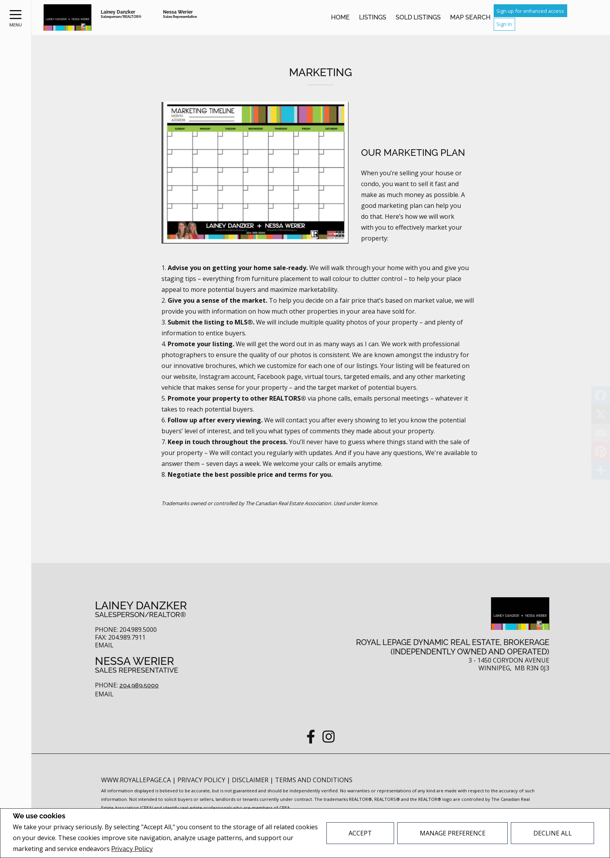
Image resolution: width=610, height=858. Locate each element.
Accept (360, 833)
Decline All (552, 833)
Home (340, 17)
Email (104, 645)
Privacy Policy (132, 849)
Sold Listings (418, 17)
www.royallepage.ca (136, 780)
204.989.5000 (139, 685)
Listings (372, 17)
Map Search (470, 17)
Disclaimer (251, 780)
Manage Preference (453, 833)
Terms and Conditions (313, 780)
